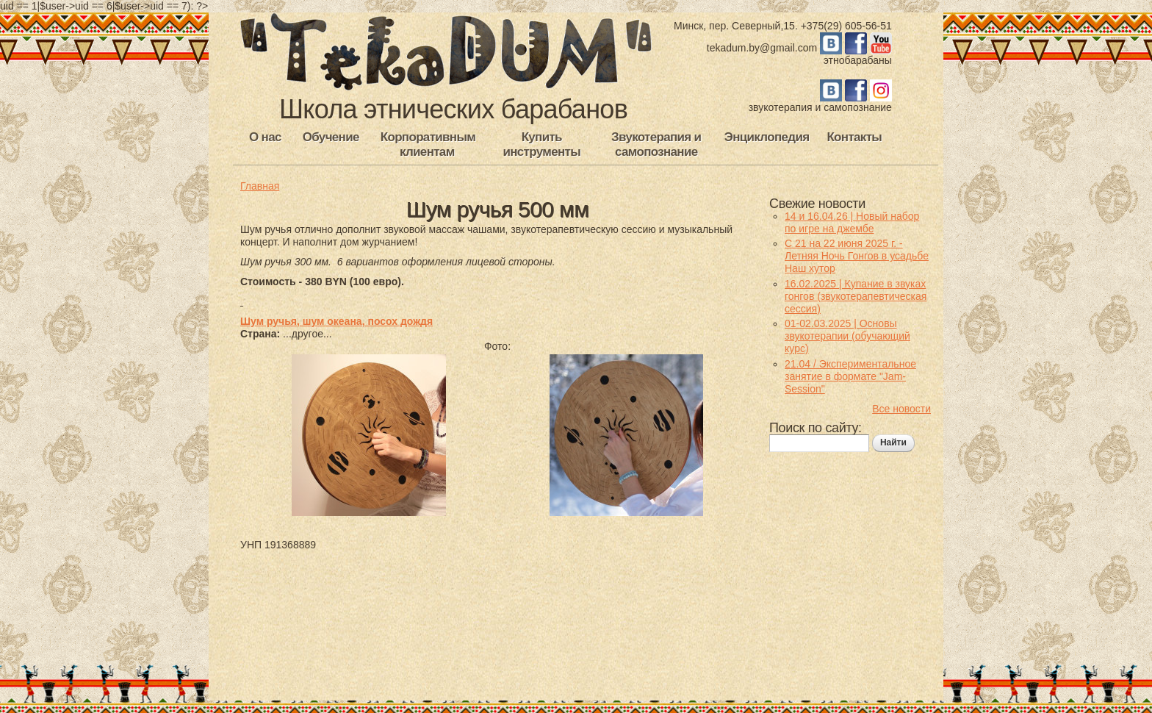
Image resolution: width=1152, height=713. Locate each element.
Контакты (854, 137)
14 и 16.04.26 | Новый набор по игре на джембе (852, 222)
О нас (265, 137)
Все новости (901, 409)
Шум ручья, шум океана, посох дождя (336, 321)
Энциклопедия (767, 137)
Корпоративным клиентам (428, 144)
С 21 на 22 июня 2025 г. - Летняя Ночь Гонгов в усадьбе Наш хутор (857, 255)
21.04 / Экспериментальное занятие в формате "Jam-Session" (850, 376)
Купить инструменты (541, 144)
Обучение (331, 137)
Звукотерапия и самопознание (656, 144)
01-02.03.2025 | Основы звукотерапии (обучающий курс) (847, 336)
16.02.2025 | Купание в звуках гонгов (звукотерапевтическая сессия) (855, 296)
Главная (259, 186)
